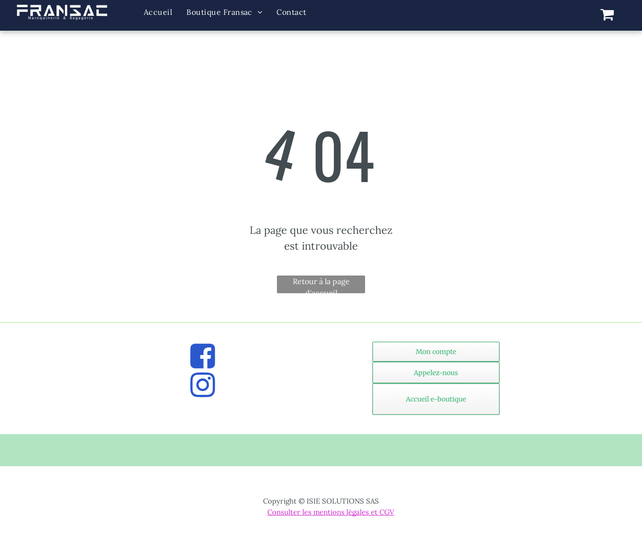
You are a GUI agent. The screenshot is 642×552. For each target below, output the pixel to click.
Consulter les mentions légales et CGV (330, 512)
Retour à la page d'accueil (321, 284)
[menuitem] (158, 12)
